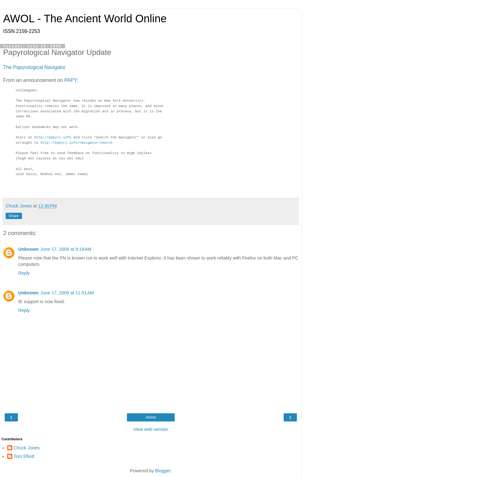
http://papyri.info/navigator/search (76, 143)
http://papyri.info (52, 137)
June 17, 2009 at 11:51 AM (67, 292)
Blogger (163, 470)
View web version (150, 429)
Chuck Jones (27, 447)
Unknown (28, 249)
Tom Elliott (24, 456)
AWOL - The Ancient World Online (84, 18)
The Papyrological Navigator (34, 67)
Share (14, 216)
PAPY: (71, 80)
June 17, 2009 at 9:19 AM (66, 249)
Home (151, 417)
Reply (24, 273)
